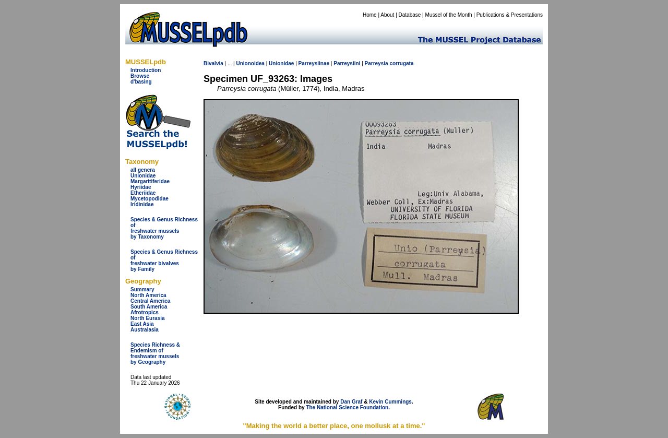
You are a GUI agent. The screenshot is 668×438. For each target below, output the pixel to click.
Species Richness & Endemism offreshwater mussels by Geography (155, 353)
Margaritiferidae (150, 181)
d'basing (141, 82)
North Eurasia (147, 318)
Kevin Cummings (390, 402)
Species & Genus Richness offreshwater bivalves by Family (164, 260)
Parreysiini (346, 63)
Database (410, 15)
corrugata (401, 63)
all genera (142, 170)
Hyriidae (140, 187)
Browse (139, 76)
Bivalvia (213, 63)
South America (148, 307)
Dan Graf (351, 402)
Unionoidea (250, 63)
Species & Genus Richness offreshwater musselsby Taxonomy (164, 228)
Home (370, 15)
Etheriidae (143, 193)
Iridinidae (141, 204)
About (387, 15)
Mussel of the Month (448, 15)
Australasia (144, 330)
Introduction (145, 70)
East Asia (142, 324)
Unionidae (143, 176)
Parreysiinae (314, 63)
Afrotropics (144, 312)
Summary (142, 289)
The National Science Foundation (347, 407)
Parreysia (376, 63)
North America (148, 295)
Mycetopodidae (149, 199)
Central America (150, 301)
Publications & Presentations (509, 15)
